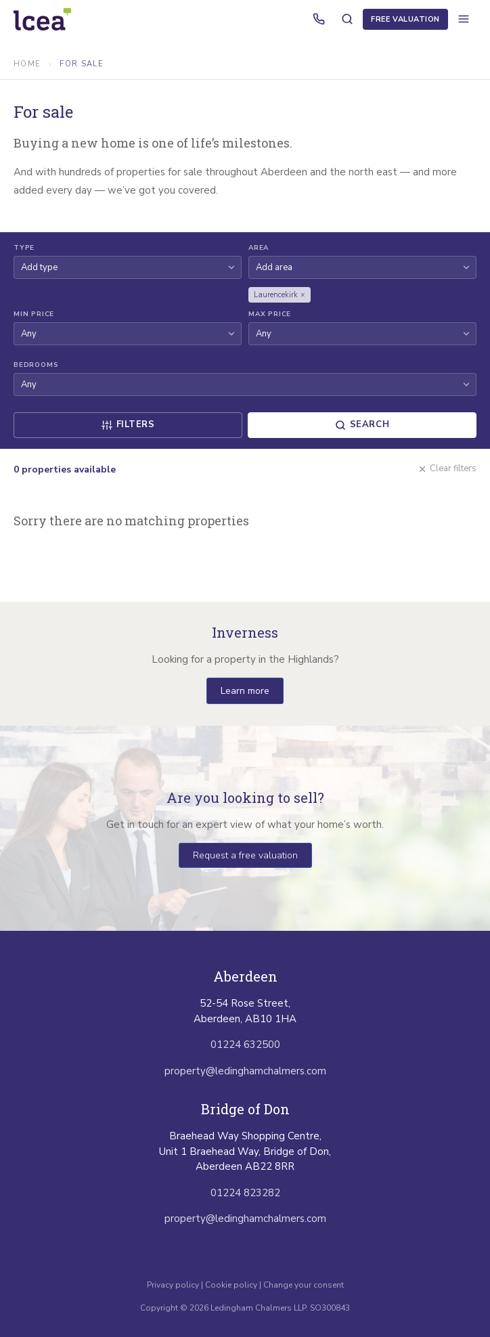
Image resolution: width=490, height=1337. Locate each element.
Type (24, 248)
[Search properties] (347, 19)
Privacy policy (174, 1284)
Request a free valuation (245, 855)
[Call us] (319, 19)
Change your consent (303, 1284)
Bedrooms (36, 365)
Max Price (269, 314)
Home (27, 64)
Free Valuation (405, 19)
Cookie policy (231, 1284)
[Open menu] (464, 19)
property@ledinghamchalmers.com (245, 1071)
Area (258, 248)
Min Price (34, 314)
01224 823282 (245, 1193)
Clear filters (447, 468)
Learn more (245, 690)
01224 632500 (245, 1044)
